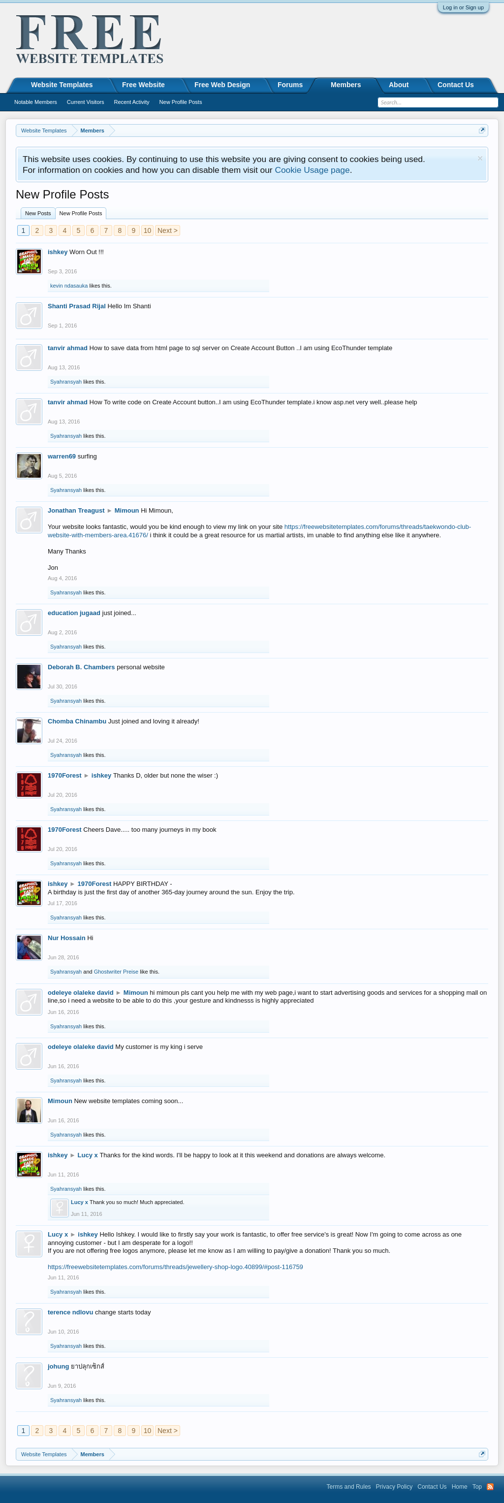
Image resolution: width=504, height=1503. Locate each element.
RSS (490, 1486)
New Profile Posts (81, 213)
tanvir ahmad (68, 348)
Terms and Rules (349, 1486)
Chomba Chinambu (77, 721)
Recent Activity (131, 102)
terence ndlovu (70, 1312)
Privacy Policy (394, 1486)
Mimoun (127, 510)
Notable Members (35, 102)
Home (460, 1486)
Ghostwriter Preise (116, 972)
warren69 (62, 456)
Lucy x (88, 1155)
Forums (290, 85)
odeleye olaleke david (81, 992)
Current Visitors (85, 102)
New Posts (38, 213)
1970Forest (65, 775)
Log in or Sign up (463, 7)
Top (477, 1486)
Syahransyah (66, 382)
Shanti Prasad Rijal (77, 306)
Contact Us (456, 85)
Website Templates (62, 85)
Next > (168, 230)
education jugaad (74, 613)
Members (346, 85)
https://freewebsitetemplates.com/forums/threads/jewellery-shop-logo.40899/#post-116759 (175, 1267)
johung (58, 1366)
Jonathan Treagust (76, 510)
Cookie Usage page (312, 170)
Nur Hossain (67, 938)
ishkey (57, 252)
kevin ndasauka (69, 286)
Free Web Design (222, 85)
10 (148, 230)
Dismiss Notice (480, 158)
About (399, 85)
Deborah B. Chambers (81, 667)
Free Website (143, 85)
